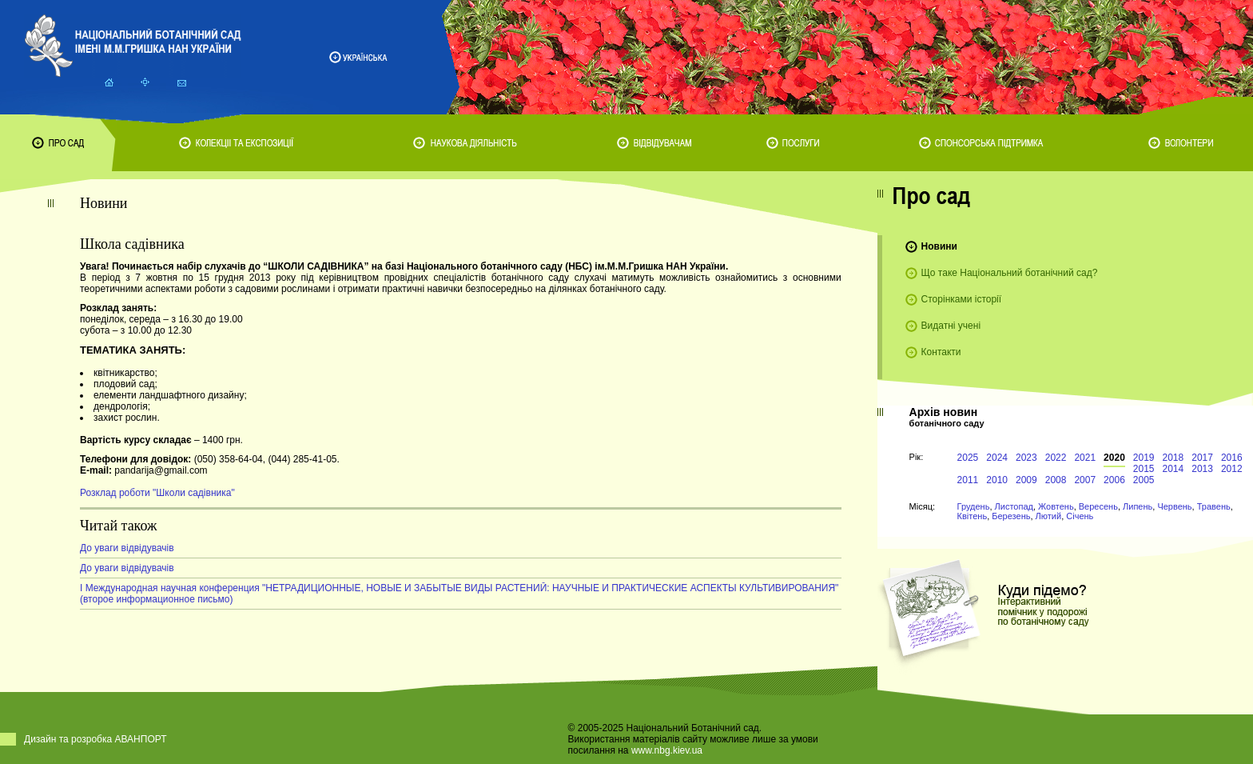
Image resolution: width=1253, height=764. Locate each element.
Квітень (972, 516)
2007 (1085, 480)
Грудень (973, 506)
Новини (939, 246)
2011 (968, 480)
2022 (1056, 457)
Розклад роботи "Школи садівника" (157, 492)
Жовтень (1056, 506)
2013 (1202, 468)
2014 (1173, 468)
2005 (1144, 480)
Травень (1214, 506)
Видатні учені (951, 325)
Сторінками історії (961, 299)
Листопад (1014, 506)
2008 (1056, 480)
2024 (997, 457)
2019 (1144, 457)
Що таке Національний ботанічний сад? (1009, 272)
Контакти (941, 352)
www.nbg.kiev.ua (666, 750)
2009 (1026, 480)
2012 (1232, 468)
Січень (1079, 516)
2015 (1144, 468)
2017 (1202, 457)
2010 (997, 480)
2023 (1026, 457)
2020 (1114, 457)
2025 (968, 457)
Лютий (1049, 516)
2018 (1173, 457)
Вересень (1098, 506)
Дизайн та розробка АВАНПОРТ (95, 739)
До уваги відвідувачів (127, 548)
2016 (1232, 457)
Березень (1011, 516)
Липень (1137, 506)
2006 (1114, 480)
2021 (1085, 457)
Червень (1174, 506)
